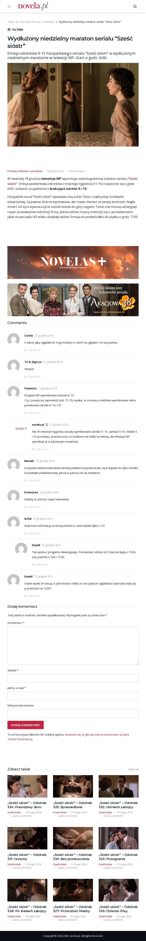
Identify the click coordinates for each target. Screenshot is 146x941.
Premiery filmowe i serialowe (36, 22)
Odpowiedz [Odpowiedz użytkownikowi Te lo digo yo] (34, 376)
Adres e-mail (16, 688)
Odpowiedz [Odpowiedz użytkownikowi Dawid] (42, 564)
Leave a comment (22, 815)
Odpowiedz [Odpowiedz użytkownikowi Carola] (34, 350)
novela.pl (38, 424)
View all (133, 769)
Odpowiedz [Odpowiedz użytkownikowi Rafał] (34, 533)
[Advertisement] (76, 159)
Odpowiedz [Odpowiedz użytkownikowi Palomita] (34, 412)
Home (11, 22)
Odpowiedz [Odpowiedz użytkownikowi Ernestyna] (34, 507)
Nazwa (12, 670)
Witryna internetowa (20, 705)
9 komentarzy (76, 171)
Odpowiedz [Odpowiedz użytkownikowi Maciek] (34, 480)
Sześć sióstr (14, 812)
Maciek (29, 461)
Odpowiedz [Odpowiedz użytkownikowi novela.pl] (42, 449)
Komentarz (15, 623)
